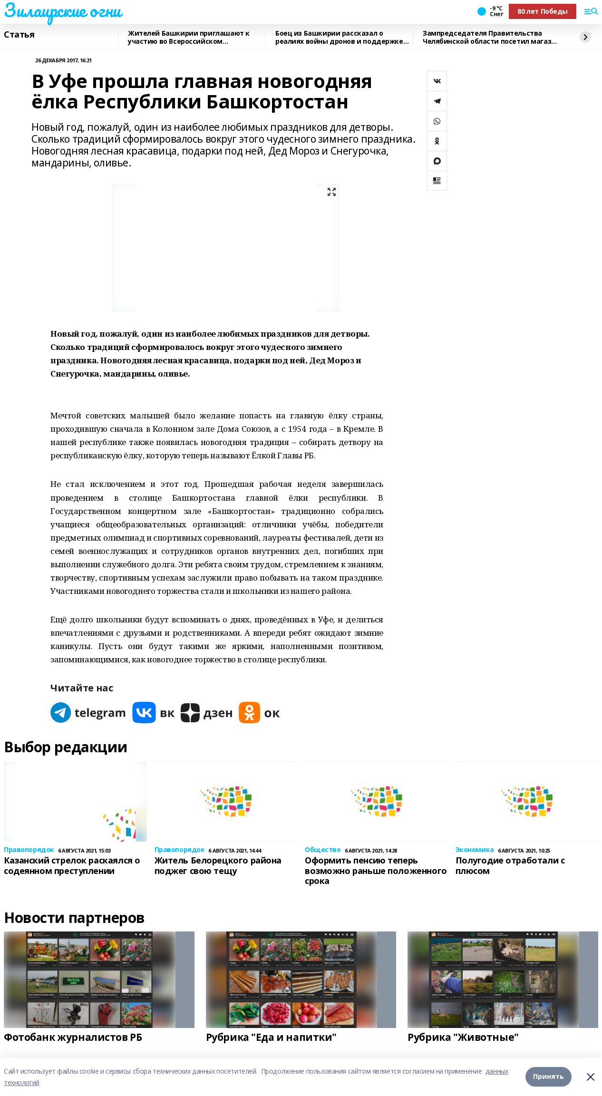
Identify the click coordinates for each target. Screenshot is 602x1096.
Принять (548, 1076)
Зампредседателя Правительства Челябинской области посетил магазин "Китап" (491, 37)
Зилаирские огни (62, 10)
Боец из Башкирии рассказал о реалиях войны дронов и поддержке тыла (339, 37)
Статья (19, 34)
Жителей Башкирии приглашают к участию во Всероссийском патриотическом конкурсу (189, 37)
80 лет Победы (542, 11)
